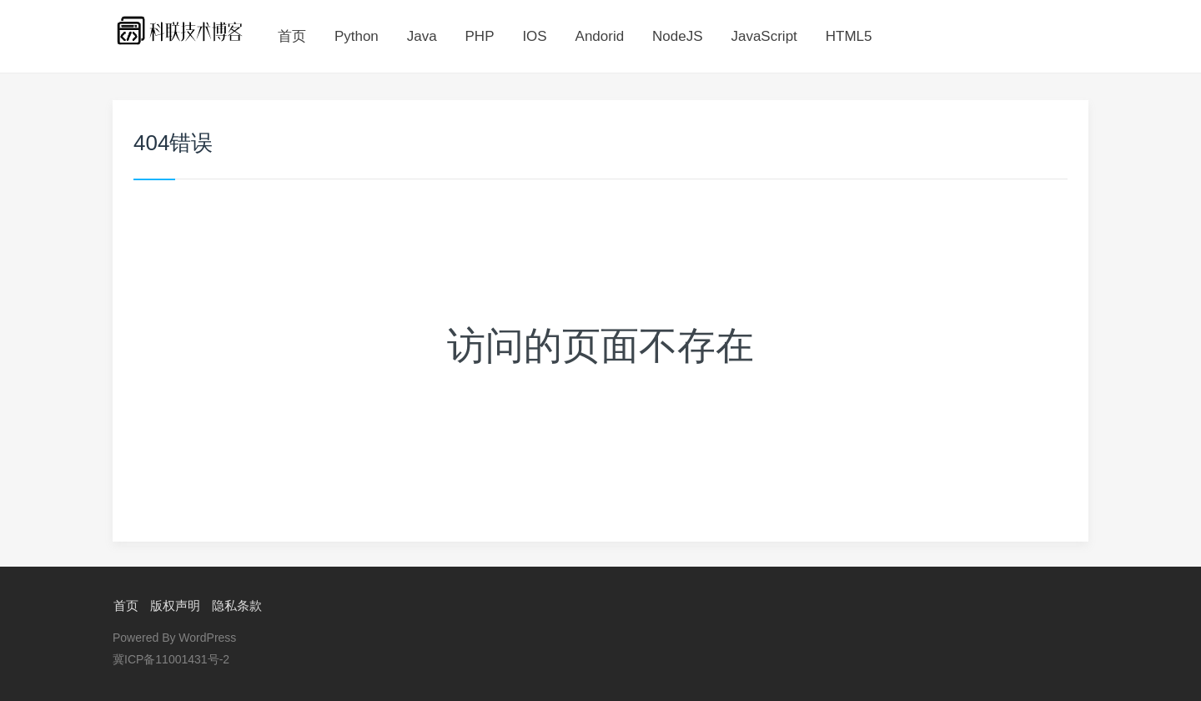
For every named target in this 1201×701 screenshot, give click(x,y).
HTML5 (849, 36)
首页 (292, 36)
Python (356, 36)
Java (422, 36)
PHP (480, 36)
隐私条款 (236, 605)
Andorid (600, 36)
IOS (534, 36)
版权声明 (174, 605)
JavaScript (763, 36)
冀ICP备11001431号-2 (171, 659)
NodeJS (677, 36)
